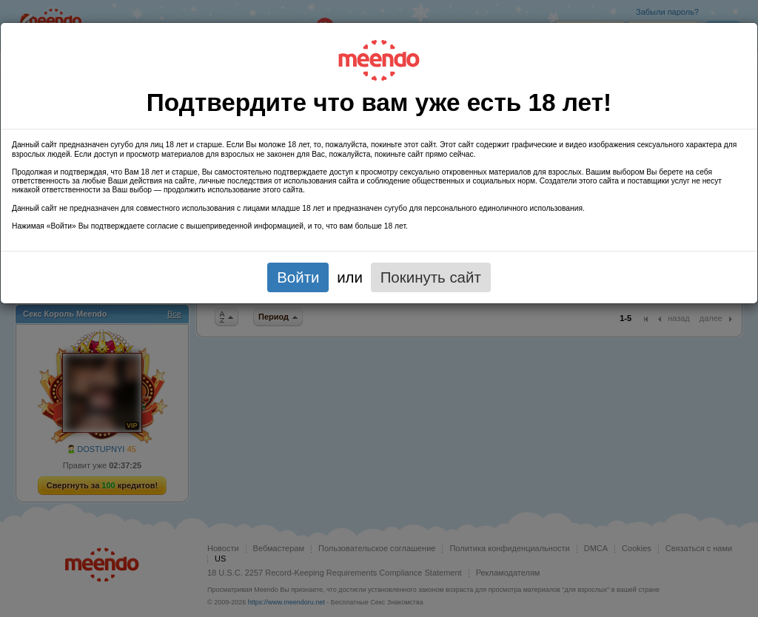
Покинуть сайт (430, 277)
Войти (298, 277)
